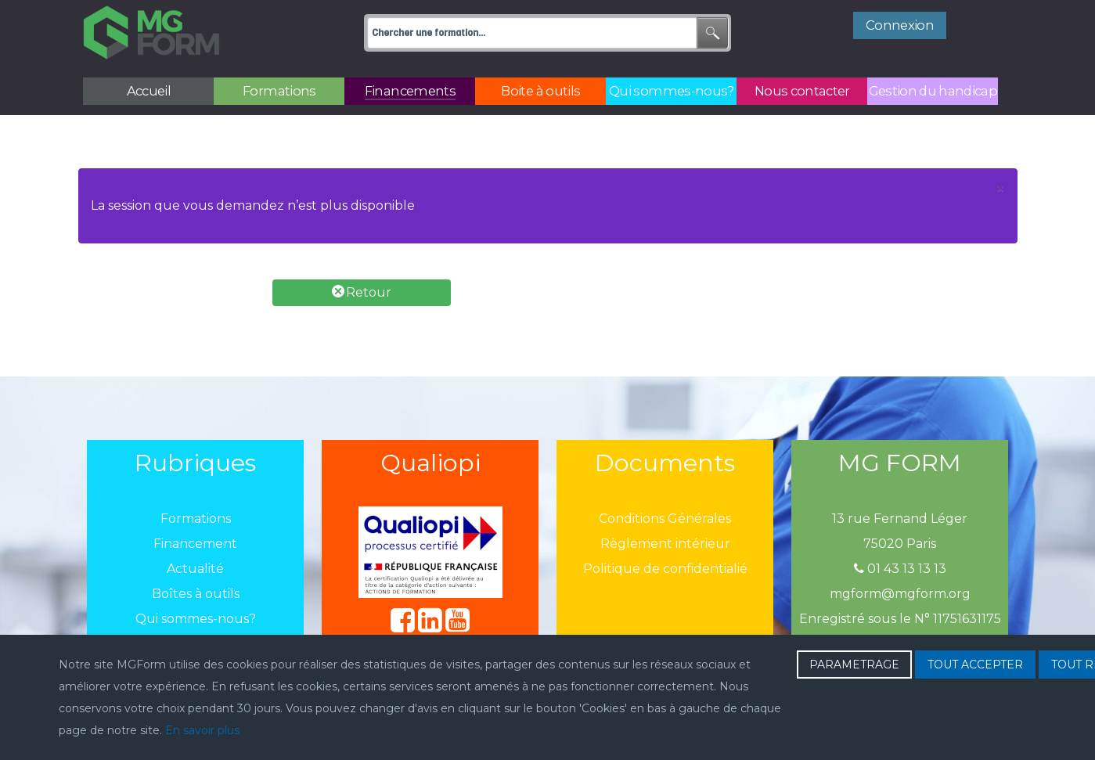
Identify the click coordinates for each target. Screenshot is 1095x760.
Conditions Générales (665, 518)
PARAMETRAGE (854, 664)
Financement (195, 543)
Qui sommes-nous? (195, 618)
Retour (361, 292)
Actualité (195, 568)
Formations (195, 518)
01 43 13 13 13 (900, 568)
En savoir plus (202, 730)
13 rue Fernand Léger (899, 518)
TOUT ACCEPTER (975, 664)
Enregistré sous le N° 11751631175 (900, 618)
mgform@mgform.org (900, 593)
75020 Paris (899, 543)
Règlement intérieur (665, 543)
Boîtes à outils (196, 593)
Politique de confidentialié (665, 568)
